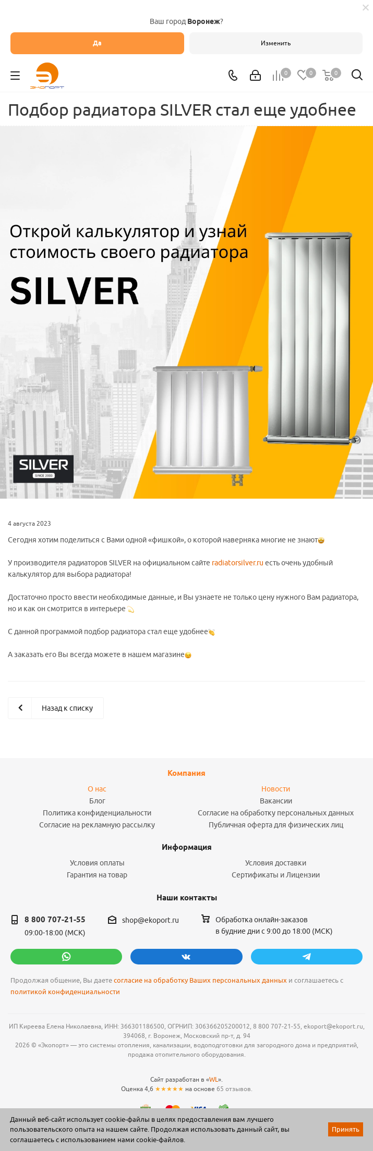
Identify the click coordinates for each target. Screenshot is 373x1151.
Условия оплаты (97, 863)
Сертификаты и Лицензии (276, 875)
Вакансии (276, 801)
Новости (275, 789)
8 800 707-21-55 (55, 919)
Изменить (276, 43)
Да (97, 43)
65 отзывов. (234, 1089)
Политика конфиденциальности (97, 813)
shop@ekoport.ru (150, 920)
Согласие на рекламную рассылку (97, 825)
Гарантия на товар (97, 875)
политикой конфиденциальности (65, 992)
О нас (97, 789)
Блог (97, 801)
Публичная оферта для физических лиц (276, 825)
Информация (187, 847)
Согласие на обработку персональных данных (276, 813)
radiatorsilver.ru (237, 563)
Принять (345, 1129)
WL (213, 1079)
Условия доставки (275, 863)
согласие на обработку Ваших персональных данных (200, 980)
